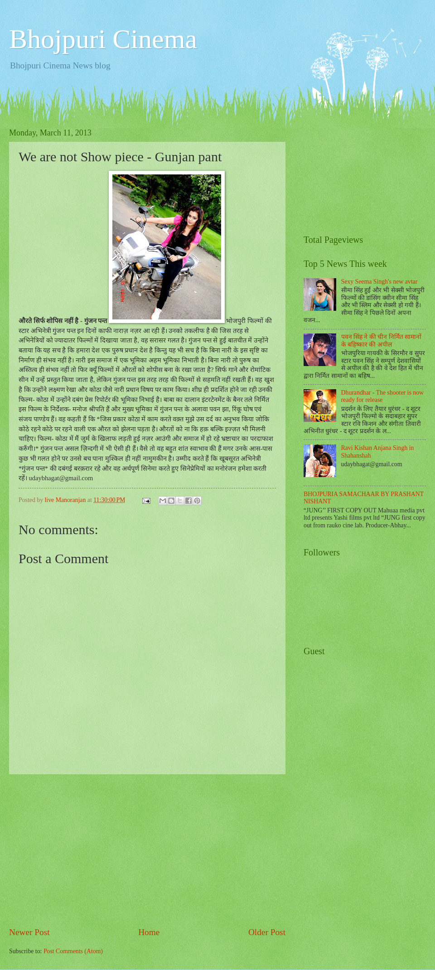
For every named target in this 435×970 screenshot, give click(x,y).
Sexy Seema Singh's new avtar (379, 281)
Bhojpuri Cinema (103, 39)
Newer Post (29, 932)
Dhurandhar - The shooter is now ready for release (382, 396)
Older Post (266, 932)
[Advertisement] (147, 850)
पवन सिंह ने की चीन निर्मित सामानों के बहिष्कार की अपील (381, 340)
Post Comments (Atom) (73, 951)
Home (149, 932)
